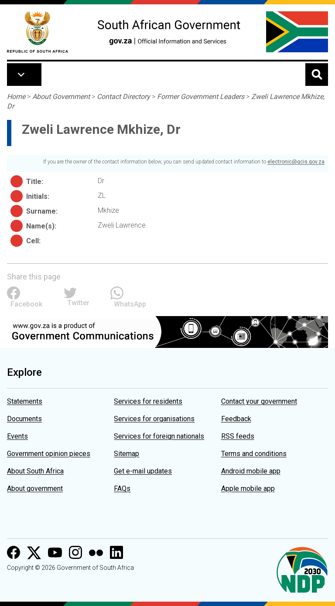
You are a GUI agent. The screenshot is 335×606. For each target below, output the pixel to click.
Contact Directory (123, 96)
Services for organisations (154, 419)
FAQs (122, 488)
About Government (61, 96)
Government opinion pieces (48, 453)
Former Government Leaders (200, 96)
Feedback (236, 419)
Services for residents (148, 401)
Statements (24, 401)
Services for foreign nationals (159, 436)
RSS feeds (237, 436)
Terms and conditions (254, 453)
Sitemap (126, 453)
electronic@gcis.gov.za (296, 162)
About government (35, 488)
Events (17, 436)
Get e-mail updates (143, 471)
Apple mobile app (248, 488)
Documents (24, 419)
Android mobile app (250, 471)
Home (16, 96)
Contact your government (259, 401)
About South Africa (35, 471)
